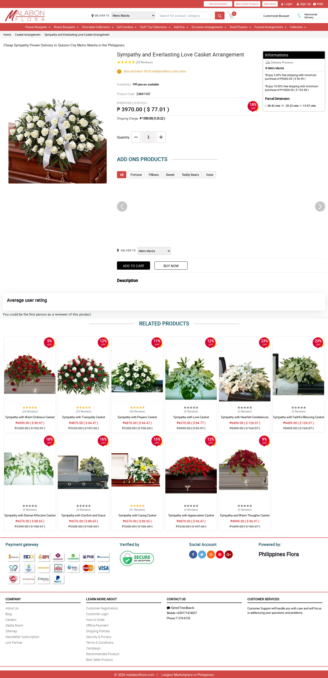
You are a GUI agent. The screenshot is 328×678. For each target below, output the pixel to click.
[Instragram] (211, 554)
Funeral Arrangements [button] (270, 27)
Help (318, 3)
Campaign (93, 647)
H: (304, 105)
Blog (8, 613)
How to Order (95, 619)
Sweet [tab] (170, 175)
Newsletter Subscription (22, 636)
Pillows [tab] (154, 175)
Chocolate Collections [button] (98, 27)
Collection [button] (298, 27)
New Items (270, 3)
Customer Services (263, 598)
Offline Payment (97, 624)
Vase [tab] (209, 175)
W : (288, 105)
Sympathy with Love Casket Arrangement (191, 419)
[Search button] (220, 15)
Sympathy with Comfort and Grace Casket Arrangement (83, 517)
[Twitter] (202, 554)
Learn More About (101, 598)
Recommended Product (102, 653)
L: (272, 105)
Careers (10, 619)
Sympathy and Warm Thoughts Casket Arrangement (245, 517)
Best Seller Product (247, 3)
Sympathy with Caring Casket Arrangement (137, 517)
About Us (12, 607)
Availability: (137, 84)
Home (7, 34)
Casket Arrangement (27, 34)
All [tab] (121, 175)
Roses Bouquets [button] (66, 27)
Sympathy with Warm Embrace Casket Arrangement (30, 419)
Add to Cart (133, 265)
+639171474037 (186, 612)
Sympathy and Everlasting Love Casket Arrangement (77, 34)
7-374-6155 (183, 617)
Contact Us (176, 598)
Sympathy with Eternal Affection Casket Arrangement (30, 517)
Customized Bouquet (276, 16)
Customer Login (97, 613)
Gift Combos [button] (127, 27)
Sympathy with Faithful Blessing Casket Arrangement (298, 419)
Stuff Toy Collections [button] (155, 27)
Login (286, 3)
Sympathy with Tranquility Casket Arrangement (83, 419)
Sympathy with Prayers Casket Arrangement (137, 419)
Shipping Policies (98, 630)
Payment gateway (19, 544)
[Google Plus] (229, 554)
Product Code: (133, 94)
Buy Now (171, 265)
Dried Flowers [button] (240, 27)
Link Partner (14, 642)
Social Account (201, 544)
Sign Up (303, 3)
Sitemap (11, 630)
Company (13, 598)
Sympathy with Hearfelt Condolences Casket (245, 419)
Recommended (218, 3)
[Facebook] (193, 554)
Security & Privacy (98, 636)
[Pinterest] (220, 554)
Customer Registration (102, 607)
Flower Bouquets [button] (37, 27)
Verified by (129, 544)
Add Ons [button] (181, 27)
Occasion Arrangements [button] (209, 27)
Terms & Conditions (100, 642)
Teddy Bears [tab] (190, 175)
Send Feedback (180, 607)
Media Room (14, 624)
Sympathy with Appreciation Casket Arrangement (191, 517)
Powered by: (269, 544)
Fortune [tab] (136, 175)
